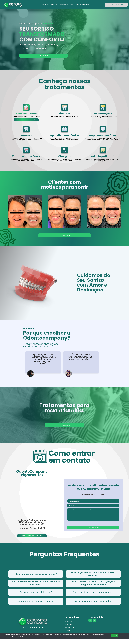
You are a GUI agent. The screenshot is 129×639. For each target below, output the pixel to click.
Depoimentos (63, 5)
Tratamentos (45, 5)
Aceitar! (114, 636)
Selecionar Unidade (116, 4)
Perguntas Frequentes (83, 5)
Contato (71, 5)
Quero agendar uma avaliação (26, 120)
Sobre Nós (53, 5)
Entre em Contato (43, 56)
